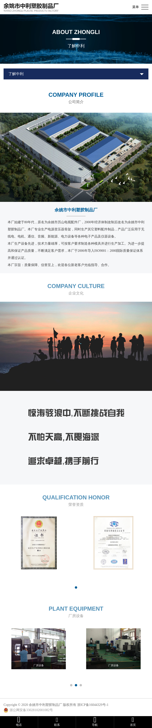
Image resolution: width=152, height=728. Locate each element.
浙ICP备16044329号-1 (92, 705)
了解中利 (16, 74)
